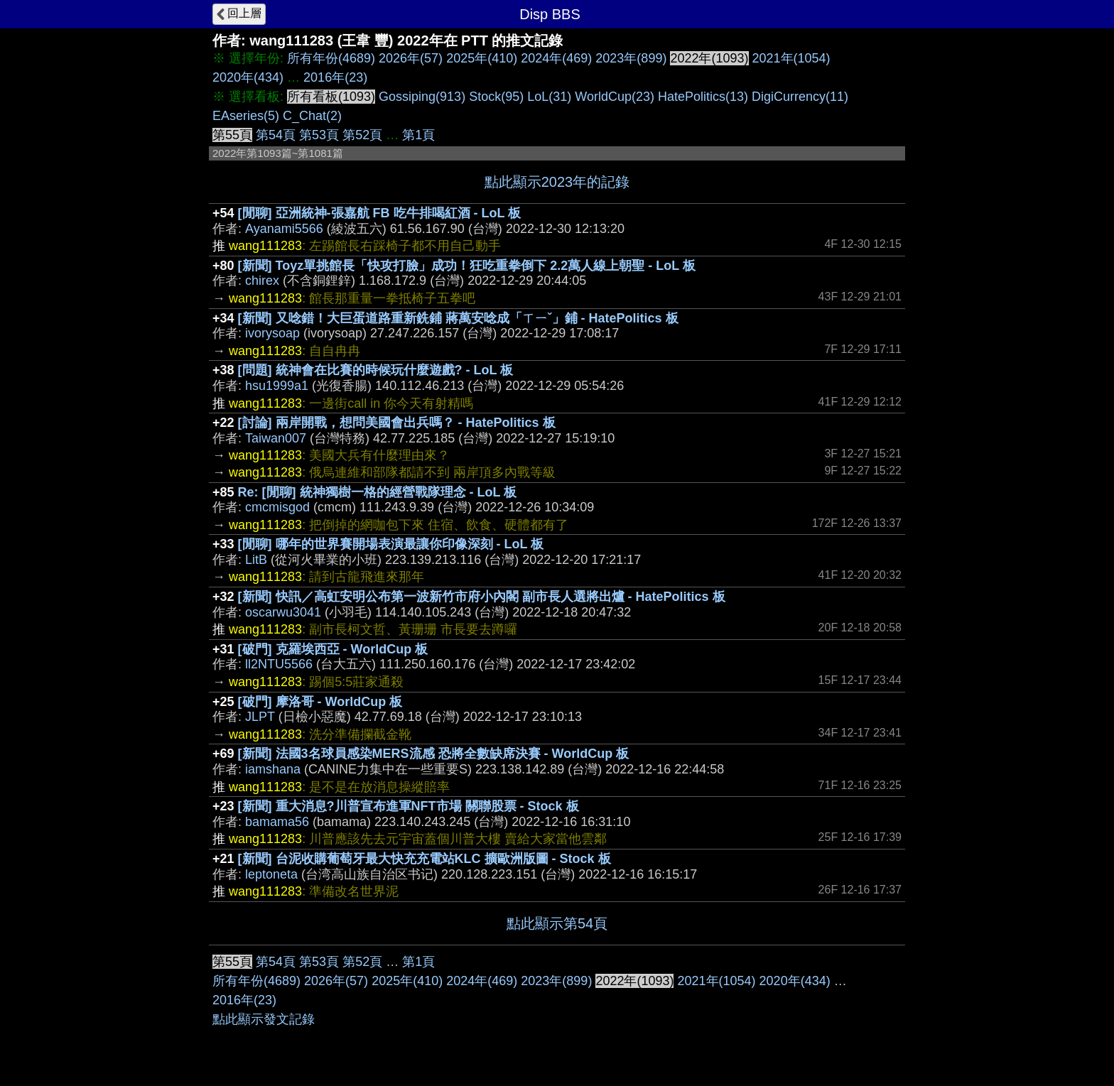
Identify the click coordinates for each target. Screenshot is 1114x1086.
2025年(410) (481, 58)
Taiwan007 (275, 438)
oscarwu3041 (283, 612)
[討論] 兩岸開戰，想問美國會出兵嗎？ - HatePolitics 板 (397, 423)
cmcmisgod (277, 507)
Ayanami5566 (284, 229)
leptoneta (271, 874)
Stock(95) (496, 96)
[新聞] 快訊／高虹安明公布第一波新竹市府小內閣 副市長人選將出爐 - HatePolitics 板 (481, 597)
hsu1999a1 (276, 386)
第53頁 (319, 135)
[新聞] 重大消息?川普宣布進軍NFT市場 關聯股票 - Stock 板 (408, 806)
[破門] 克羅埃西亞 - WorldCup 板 (333, 649)
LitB (256, 560)
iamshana (273, 769)
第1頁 (418, 135)
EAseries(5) (245, 116)
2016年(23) (335, 77)
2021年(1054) (791, 58)
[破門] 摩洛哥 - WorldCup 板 (320, 702)
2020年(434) (247, 77)
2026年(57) (411, 58)
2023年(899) (630, 58)
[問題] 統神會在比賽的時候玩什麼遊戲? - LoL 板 (376, 370)
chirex (262, 280)
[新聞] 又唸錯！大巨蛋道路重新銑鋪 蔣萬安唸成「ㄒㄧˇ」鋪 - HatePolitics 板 (458, 318)
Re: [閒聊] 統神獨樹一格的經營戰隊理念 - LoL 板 (377, 492)
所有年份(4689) (331, 58)
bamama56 (277, 822)
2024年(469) (556, 58)
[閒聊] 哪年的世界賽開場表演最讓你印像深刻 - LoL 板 (391, 544)
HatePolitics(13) (703, 96)
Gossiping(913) (422, 96)
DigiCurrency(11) (800, 96)
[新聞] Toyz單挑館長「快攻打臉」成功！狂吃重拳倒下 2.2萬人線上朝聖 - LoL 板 (467, 266)
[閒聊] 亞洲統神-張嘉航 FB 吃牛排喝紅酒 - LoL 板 (379, 213)
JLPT (260, 717)
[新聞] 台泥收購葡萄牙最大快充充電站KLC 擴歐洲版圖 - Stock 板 (424, 859)
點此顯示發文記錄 (263, 1019)
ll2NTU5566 (279, 664)
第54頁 (276, 135)
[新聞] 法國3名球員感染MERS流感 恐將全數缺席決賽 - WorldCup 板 (433, 753)
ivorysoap (272, 333)
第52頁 (362, 135)
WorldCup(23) (614, 96)
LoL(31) (549, 96)
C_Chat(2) (312, 116)
